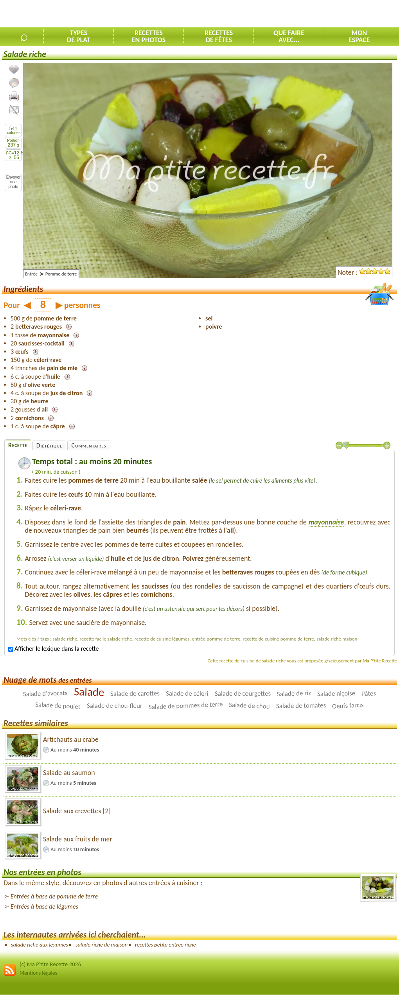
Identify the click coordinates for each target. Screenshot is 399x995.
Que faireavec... (288, 36)
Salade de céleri (187, 693)
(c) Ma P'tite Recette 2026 (50, 964)
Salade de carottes (135, 693)
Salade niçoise (336, 693)
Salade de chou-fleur (114, 706)
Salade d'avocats (45, 693)
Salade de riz (294, 693)
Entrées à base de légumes (44, 906)
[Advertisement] (307, 14)
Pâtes (368, 693)
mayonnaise (326, 522)
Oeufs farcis (347, 705)
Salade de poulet (58, 706)
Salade (89, 691)
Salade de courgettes (243, 693)
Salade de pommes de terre (185, 705)
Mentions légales (38, 973)
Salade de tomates (301, 705)
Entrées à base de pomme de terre (54, 896)
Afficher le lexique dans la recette (53, 648)
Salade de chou (249, 706)
